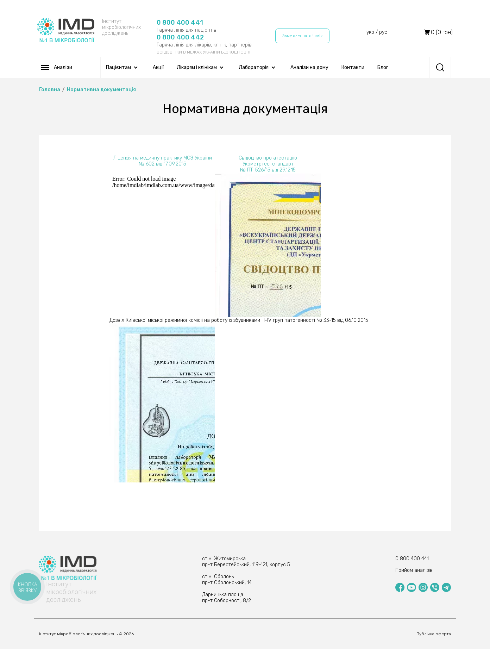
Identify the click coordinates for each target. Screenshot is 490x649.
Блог (382, 67)
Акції (158, 67)
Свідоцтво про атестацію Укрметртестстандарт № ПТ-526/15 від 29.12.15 (268, 164)
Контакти (352, 67)
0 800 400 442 (180, 37)
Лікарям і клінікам (197, 67)
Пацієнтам (118, 67)
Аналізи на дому (309, 67)
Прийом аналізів (414, 570)
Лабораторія (254, 67)
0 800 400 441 (180, 22)
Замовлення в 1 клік (302, 35)
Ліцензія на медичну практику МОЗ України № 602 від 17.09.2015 (162, 161)
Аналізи (56, 67)
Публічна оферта (433, 633)
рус (383, 32)
